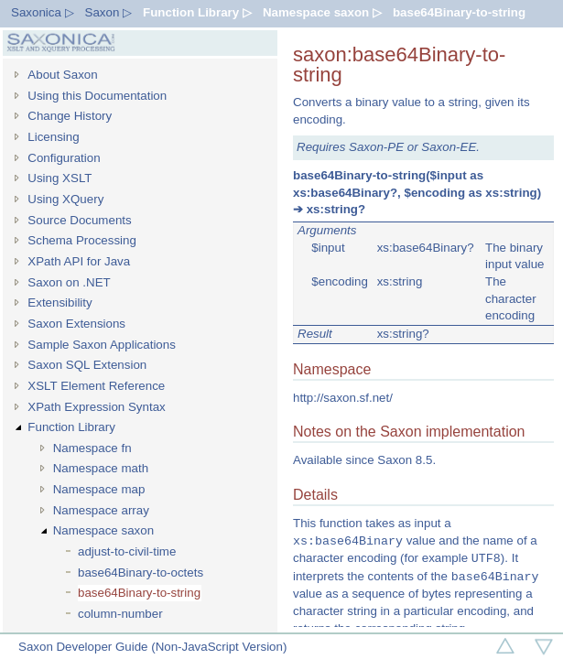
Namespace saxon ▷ (322, 12)
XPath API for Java (78, 261)
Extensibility (59, 302)
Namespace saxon (103, 530)
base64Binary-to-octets (140, 572)
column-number (120, 614)
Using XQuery (65, 199)
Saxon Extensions (76, 323)
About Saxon (62, 74)
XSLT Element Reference (96, 386)
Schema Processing (81, 240)
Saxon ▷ (109, 12)
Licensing (53, 137)
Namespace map (99, 489)
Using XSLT (59, 178)
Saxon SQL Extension (86, 365)
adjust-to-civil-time (127, 551)
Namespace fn (92, 448)
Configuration (63, 158)
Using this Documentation (97, 96)
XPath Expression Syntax (96, 407)
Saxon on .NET (68, 282)
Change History (69, 116)
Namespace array (101, 510)
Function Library (71, 427)
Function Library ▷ (197, 12)
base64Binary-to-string (459, 12)
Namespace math (100, 468)
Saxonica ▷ (42, 12)
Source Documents (79, 220)
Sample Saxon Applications (101, 344)
